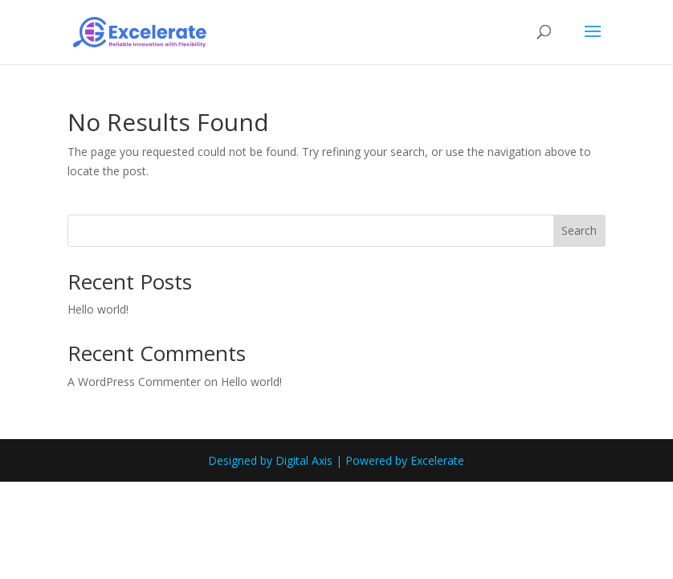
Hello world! (97, 309)
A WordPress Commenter (134, 381)
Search (579, 230)
